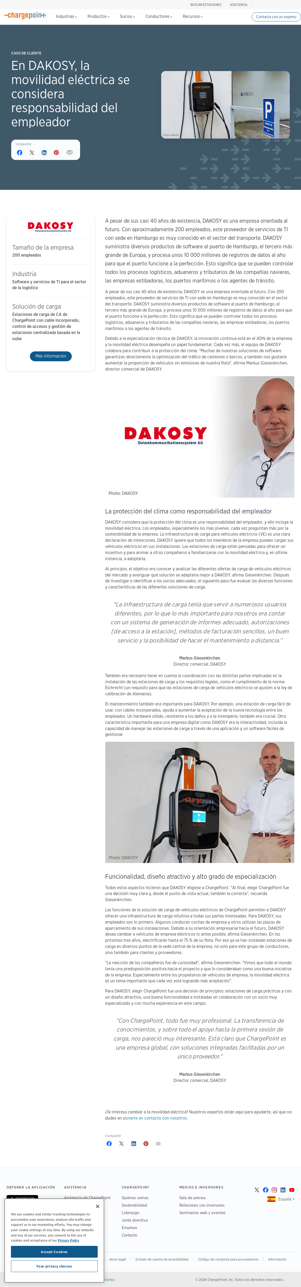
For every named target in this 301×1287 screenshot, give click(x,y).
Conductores (158, 16)
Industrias (66, 16)
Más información (50, 356)
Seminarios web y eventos (202, 1212)
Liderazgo (130, 1212)
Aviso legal (117, 1259)
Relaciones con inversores (202, 1205)
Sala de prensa (192, 1197)
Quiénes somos (135, 1197)
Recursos (193, 16)
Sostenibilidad (134, 1205)
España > (286, 1199)
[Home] (25, 15)
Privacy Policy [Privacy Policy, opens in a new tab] (68, 1240)
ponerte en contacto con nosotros (155, 1118)
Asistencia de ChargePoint (87, 1197)
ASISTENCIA (238, 5)
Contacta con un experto (276, 17)
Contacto (129, 1235)
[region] (54, 1240)
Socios (127, 16)
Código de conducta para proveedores (228, 1259)
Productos (98, 16)
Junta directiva (135, 1220)
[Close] (98, 1206)
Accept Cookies (54, 1252)
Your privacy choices (54, 1266)
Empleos (129, 1227)
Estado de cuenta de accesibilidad (162, 1259)
